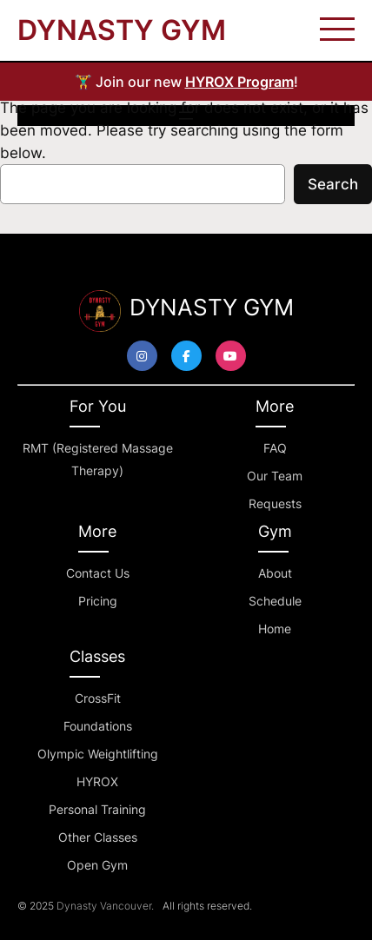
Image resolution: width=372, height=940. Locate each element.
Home (274, 628)
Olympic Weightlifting (97, 753)
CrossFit (98, 698)
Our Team (274, 475)
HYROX (97, 781)
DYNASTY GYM (121, 30)
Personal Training (97, 809)
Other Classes (97, 837)
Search (333, 184)
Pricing (97, 600)
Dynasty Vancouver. (105, 905)
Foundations (97, 725)
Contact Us (98, 573)
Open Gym (97, 864)
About (275, 573)
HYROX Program (239, 81)
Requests (275, 503)
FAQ (275, 447)
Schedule (275, 600)
